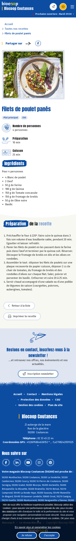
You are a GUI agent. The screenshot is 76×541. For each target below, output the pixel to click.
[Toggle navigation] (72, 8)
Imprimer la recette (22, 316)
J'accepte (49, 535)
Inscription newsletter (38, 374)
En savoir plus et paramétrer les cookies (38, 527)
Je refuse (26, 535)
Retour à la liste (19, 305)
